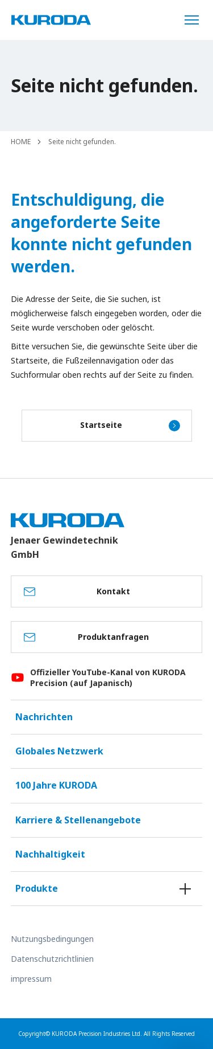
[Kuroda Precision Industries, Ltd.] (51, 20)
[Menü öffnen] (196, 20)
